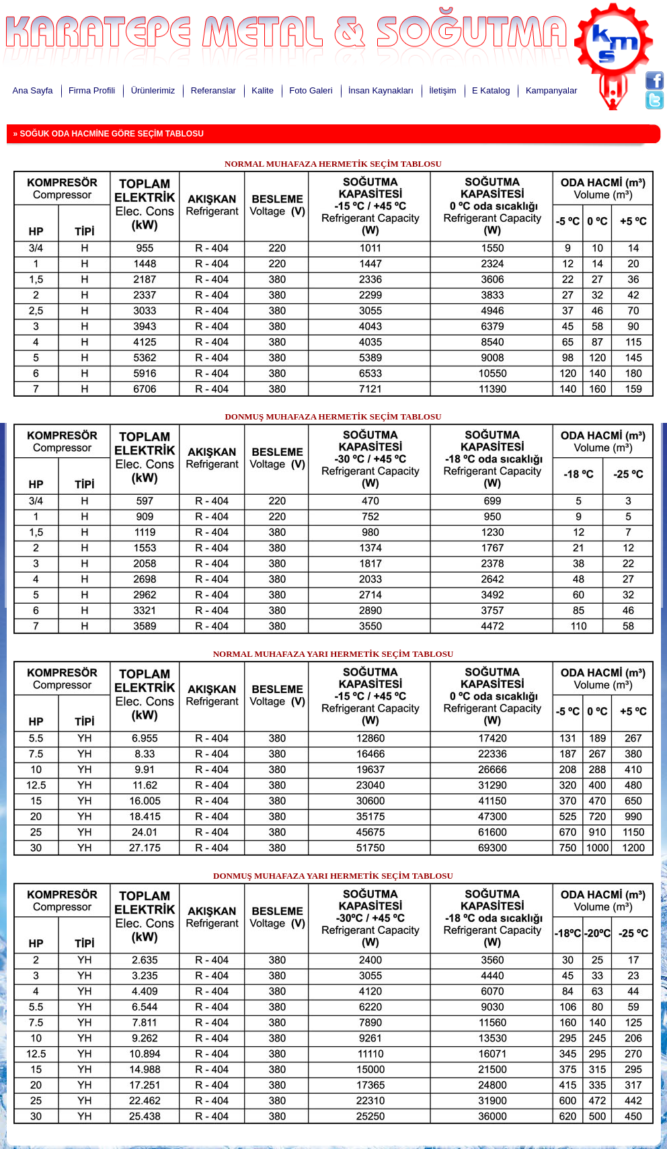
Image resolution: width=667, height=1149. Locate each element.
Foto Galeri (310, 90)
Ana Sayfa (33, 90)
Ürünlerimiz (153, 90)
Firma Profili (92, 90)
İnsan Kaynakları (381, 90)
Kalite (262, 90)
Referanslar (213, 90)
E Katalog (491, 90)
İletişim (442, 90)
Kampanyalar (552, 90)
